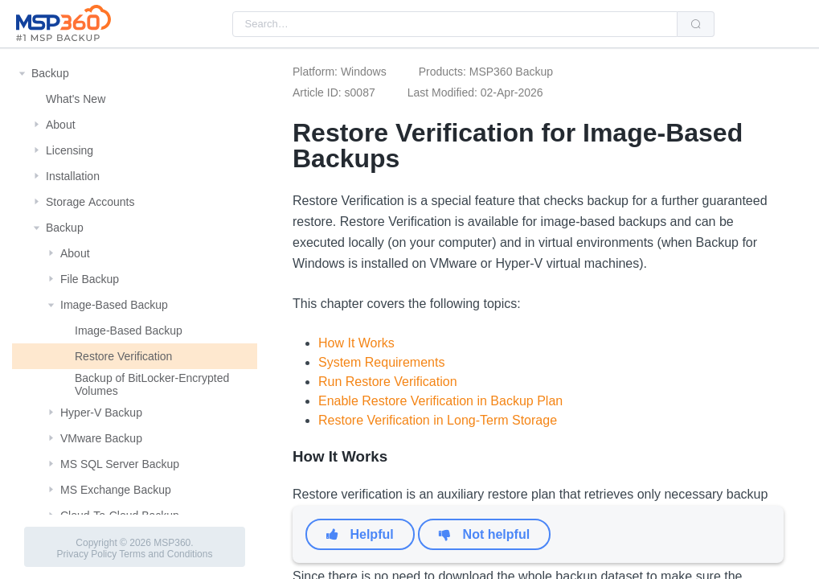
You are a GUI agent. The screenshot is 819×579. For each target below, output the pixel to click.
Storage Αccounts (90, 201)
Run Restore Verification (387, 381)
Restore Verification (123, 356)
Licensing (69, 150)
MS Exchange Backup (115, 489)
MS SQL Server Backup (119, 464)
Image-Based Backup (114, 304)
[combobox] (455, 24)
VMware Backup (101, 438)
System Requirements (381, 362)
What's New (75, 98)
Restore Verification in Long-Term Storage (437, 420)
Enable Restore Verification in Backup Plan (440, 401)
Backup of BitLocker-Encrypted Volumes (152, 384)
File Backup (89, 279)
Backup (50, 73)
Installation (73, 176)
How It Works (356, 343)
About (61, 124)
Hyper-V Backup (101, 412)
